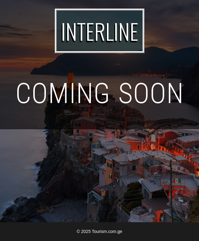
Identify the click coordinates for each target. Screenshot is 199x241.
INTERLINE (99, 31)
